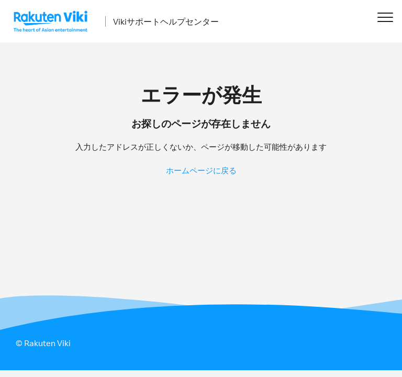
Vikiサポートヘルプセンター (166, 21)
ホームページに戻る (201, 170)
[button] (385, 17)
